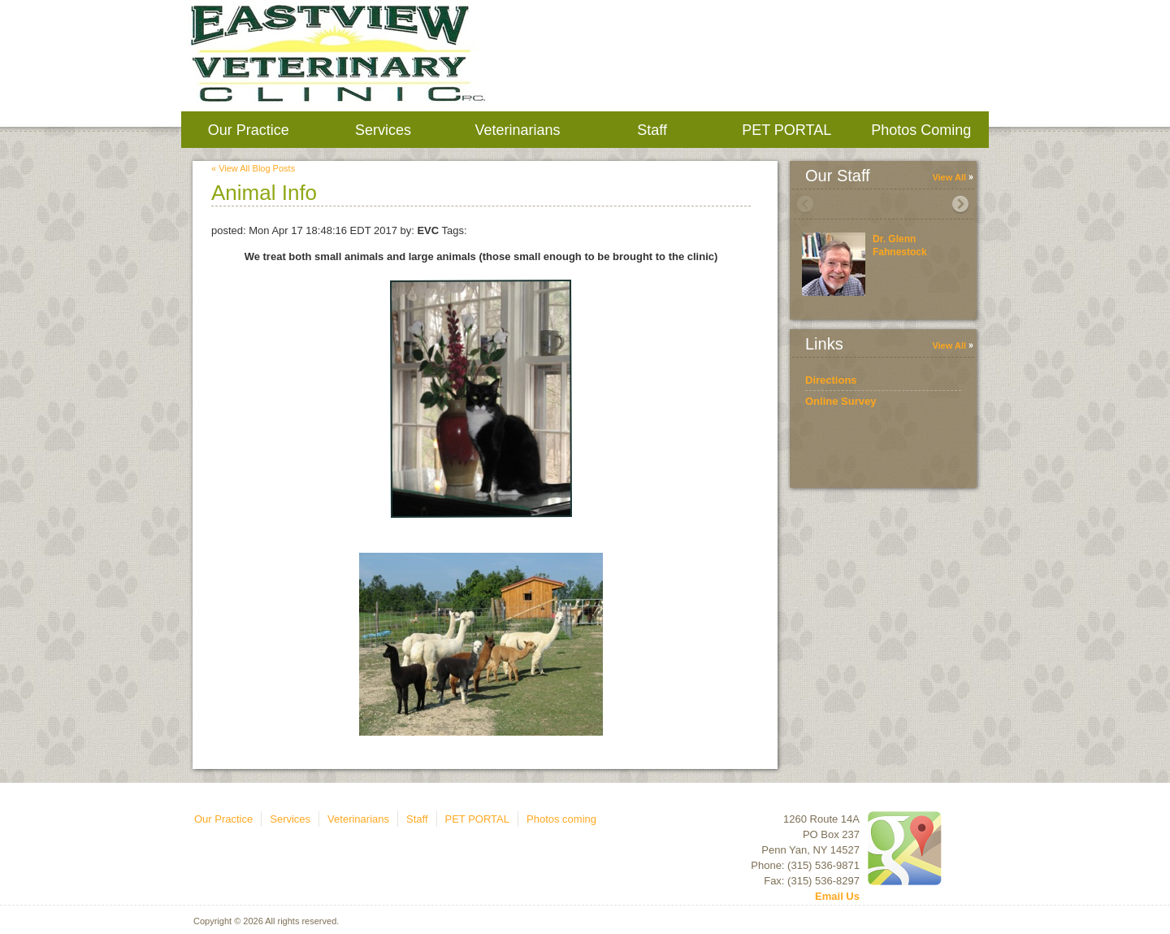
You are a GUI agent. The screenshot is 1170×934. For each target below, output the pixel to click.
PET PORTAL (786, 130)
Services (383, 130)
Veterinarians (517, 130)
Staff (652, 130)
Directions (831, 380)
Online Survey (840, 401)
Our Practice (248, 130)
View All (949, 177)
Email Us (837, 896)
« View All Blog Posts (253, 168)
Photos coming (921, 130)
